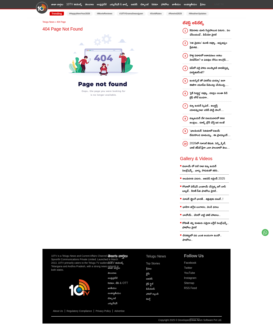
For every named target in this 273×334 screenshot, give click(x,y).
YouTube (189, 272)
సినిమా (155, 4)
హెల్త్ (148, 298)
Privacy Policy (103, 311)
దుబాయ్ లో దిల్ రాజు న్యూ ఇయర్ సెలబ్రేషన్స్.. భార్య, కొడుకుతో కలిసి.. (200, 168)
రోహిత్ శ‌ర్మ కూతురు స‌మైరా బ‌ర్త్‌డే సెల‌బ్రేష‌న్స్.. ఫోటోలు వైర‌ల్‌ (205, 225)
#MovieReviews (104, 13)
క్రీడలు (202, 4)
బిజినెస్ (134, 4)
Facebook (190, 262)
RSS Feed (190, 288)
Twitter (188, 267)
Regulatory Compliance (79, 311)
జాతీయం (176, 4)
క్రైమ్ (148, 273)
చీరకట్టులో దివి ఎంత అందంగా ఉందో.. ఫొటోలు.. (201, 237)
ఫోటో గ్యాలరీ (152, 293)
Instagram (190, 277)
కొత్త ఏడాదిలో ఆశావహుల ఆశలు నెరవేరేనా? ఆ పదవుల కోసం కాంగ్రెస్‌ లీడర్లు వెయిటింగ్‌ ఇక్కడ (208, 58)
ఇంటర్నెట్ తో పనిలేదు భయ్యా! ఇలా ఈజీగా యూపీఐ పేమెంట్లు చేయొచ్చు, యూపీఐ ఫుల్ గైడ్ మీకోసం (208, 83)
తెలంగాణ (89, 4)
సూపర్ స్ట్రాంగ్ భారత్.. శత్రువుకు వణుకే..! (203, 199)
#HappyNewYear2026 (79, 13)
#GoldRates (156, 13)
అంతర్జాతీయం (190, 4)
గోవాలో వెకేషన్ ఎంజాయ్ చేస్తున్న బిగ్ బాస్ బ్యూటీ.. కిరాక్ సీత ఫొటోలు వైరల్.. (204, 189)
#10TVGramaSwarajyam (131, 13)
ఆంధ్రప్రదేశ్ (102, 4)
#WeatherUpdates (197, 13)
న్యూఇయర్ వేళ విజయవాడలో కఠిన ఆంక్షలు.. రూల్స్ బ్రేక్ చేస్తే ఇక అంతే (207, 120)
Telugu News (48, 22)
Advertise (119, 311)
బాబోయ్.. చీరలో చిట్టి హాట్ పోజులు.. (201, 215)
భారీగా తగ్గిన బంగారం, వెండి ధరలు (201, 207)
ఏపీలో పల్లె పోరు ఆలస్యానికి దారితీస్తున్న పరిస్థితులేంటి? (209, 70)
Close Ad (195, 320)
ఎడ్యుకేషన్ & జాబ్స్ (119, 4)
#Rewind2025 (175, 13)
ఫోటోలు (165, 4)
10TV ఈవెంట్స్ (74, 4)
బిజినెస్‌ (149, 278)
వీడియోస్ (150, 288)
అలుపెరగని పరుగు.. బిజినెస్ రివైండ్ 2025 (204, 178)
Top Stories (153, 263)
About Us (58, 311)
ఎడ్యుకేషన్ (112, 303)
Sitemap (189, 283)
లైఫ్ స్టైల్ (149, 283)
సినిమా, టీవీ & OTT (118, 283)
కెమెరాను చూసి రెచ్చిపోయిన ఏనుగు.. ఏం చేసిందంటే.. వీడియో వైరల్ (210, 32)
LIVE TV (219, 4)
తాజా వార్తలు (57, 4)
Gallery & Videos (196, 158)
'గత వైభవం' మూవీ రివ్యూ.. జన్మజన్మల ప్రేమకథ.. (208, 45)
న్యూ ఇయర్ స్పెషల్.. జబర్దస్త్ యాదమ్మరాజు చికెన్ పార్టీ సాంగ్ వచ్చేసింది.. (205, 108)
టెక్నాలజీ (145, 4)
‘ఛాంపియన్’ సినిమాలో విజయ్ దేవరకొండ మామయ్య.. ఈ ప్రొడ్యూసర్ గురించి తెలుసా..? (209, 133)
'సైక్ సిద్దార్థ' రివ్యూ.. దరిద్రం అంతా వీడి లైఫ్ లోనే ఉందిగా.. (209, 95)
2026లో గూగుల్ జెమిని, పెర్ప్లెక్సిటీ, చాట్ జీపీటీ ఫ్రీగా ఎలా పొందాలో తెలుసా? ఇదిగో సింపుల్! (210, 146)
